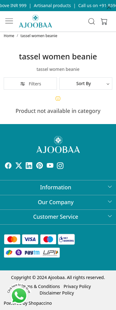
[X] (19, 166)
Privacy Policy (77, 286)
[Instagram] (60, 166)
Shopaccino (40, 303)
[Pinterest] (39, 166)
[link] (91, 21)
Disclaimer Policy (57, 293)
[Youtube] (50, 166)
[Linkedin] (29, 166)
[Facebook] (8, 166)
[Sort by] (86, 83)
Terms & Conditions (40, 286)
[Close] (109, 7)
